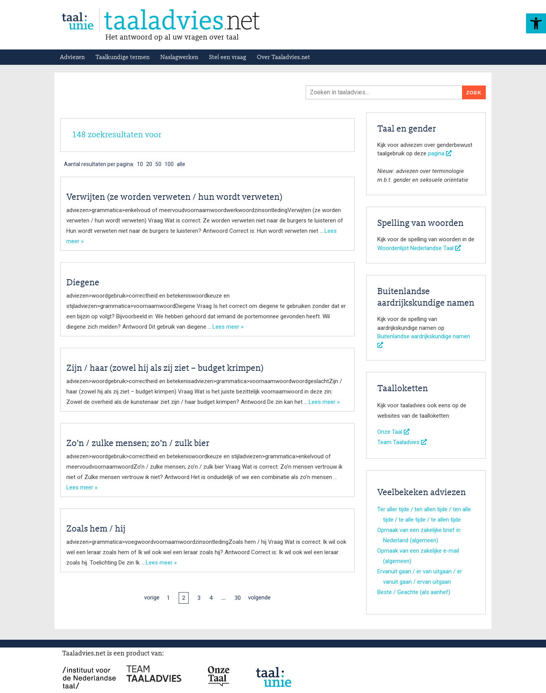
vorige (152, 597)
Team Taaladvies (402, 442)
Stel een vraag (227, 57)
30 (238, 597)
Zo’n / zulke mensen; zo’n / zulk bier (137, 443)
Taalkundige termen (122, 57)
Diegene (82, 283)
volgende (259, 597)
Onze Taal (393, 431)
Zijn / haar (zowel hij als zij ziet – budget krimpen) (164, 368)
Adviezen (72, 57)
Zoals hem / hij (95, 529)
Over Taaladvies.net (283, 57)
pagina (440, 153)
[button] (536, 23)
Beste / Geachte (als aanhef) (413, 592)
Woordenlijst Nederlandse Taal (419, 248)
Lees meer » (227, 326)
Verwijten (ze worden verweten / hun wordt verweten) (174, 197)
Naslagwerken (179, 57)
